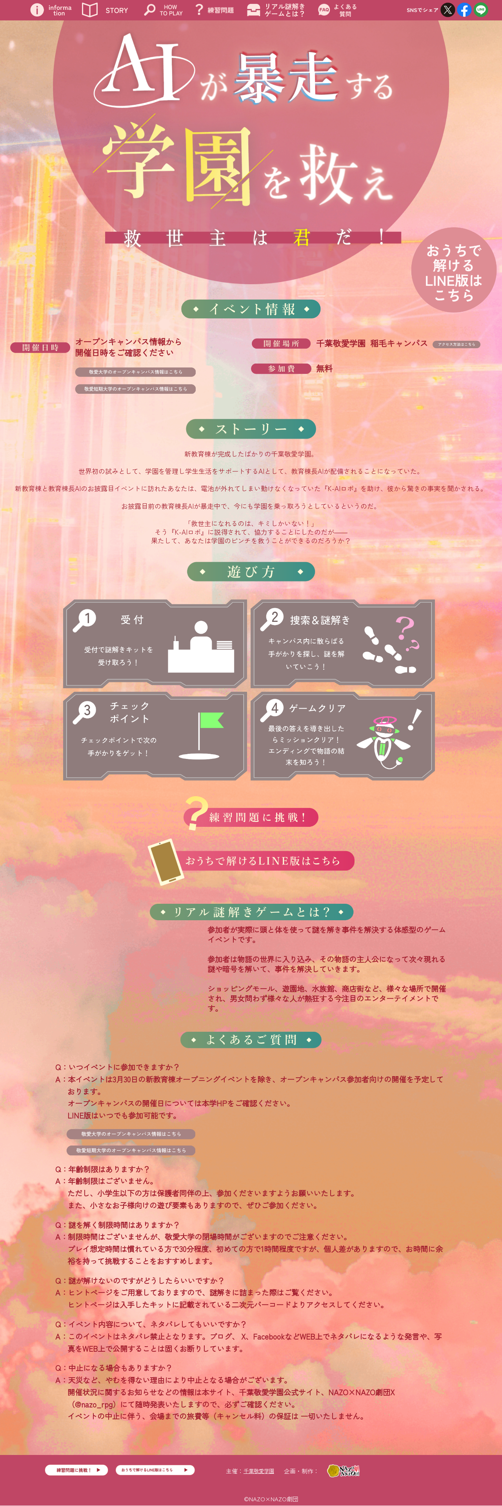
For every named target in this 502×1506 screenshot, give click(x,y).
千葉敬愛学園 (259, 1471)
